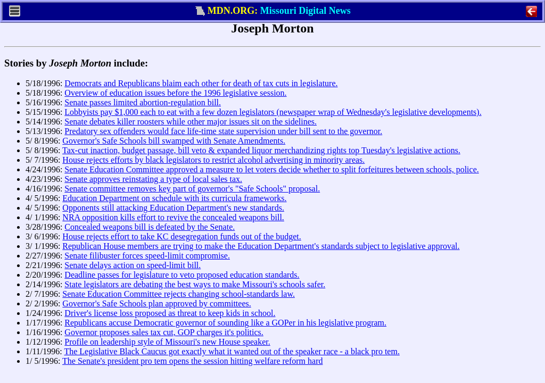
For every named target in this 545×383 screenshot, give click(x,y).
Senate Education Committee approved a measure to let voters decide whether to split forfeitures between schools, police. (271, 169)
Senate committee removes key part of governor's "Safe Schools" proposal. (192, 188)
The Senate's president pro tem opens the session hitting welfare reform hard (192, 360)
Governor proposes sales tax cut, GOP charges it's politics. (163, 332)
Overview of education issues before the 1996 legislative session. (175, 92)
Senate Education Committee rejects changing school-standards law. (178, 293)
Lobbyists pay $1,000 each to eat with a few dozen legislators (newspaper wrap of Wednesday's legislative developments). (272, 111)
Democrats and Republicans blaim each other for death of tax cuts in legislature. (200, 83)
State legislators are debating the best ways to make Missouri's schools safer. (194, 284)
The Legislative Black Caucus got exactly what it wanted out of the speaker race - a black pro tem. (231, 351)
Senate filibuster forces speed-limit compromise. (147, 255)
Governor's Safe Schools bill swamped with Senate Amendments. (173, 140)
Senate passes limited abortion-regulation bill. (142, 102)
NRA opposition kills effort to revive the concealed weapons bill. (173, 217)
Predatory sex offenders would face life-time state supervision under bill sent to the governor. (223, 131)
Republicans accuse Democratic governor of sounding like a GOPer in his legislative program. (225, 322)
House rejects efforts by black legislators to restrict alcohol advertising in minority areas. (213, 159)
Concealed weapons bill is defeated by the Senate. (149, 226)
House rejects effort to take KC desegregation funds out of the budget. (181, 236)
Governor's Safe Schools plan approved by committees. (156, 303)
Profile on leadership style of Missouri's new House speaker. (167, 341)
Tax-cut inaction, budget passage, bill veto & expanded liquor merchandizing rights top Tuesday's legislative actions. (261, 150)
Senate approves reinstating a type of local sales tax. (153, 179)
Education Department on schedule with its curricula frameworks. (174, 198)
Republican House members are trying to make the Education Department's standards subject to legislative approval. (260, 246)
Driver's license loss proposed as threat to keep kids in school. (169, 313)
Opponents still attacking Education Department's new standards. (173, 207)
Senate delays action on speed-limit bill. (132, 265)
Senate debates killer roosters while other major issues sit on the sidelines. (190, 121)
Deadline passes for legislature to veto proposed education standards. (181, 274)
